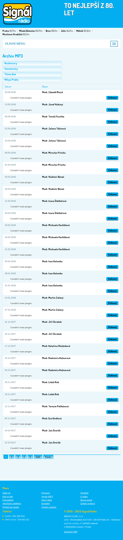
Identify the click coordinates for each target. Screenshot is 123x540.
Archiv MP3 (47, 496)
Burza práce (86, 500)
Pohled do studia (10, 507)
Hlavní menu (15, 43)
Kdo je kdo (7, 496)
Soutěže (84, 493)
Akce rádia (46, 500)
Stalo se (6, 493)
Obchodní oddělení (11, 503)
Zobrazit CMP (70, 532)
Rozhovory (10, 63)
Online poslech (87, 503)
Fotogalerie (8, 500)
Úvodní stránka (48, 507)
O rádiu (84, 496)
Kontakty (45, 503)
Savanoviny (11, 68)
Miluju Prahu (11, 79)
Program (45, 493)
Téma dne (10, 74)
